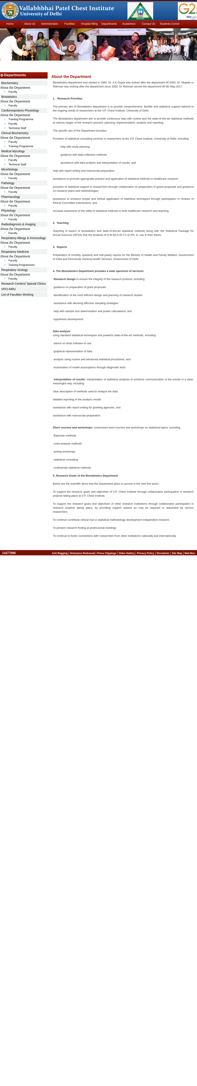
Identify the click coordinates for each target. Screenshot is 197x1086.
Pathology (7, 183)
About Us (29, 23)
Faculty (12, 91)
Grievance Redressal (83, 553)
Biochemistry (9, 83)
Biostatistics (9, 96)
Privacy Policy (145, 553)
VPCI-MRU (8, 289)
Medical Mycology (13, 151)
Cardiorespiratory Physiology (20, 110)
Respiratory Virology (14, 270)
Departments (109, 23)
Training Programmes (21, 264)
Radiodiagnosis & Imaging (18, 224)
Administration (49, 23)
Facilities (69, 23)
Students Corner (170, 23)
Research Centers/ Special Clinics (23, 283)
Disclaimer (163, 553)
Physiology (8, 210)
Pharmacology (10, 196)
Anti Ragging (60, 553)
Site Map (177, 553)
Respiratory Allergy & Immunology (23, 238)
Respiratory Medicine (15, 251)
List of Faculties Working (17, 294)
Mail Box (190, 553)
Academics (128, 23)
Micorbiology (9, 169)
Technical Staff (17, 128)
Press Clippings (107, 553)
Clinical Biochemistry (14, 133)
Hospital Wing (89, 23)
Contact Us (148, 23)
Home (9, 23)
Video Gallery (127, 553)
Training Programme (20, 119)
